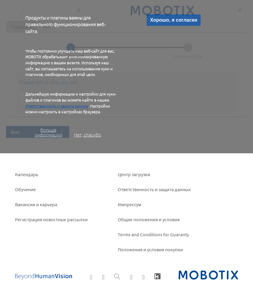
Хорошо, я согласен (173, 20)
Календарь (26, 174)
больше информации (48, 132)
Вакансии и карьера (36, 204)
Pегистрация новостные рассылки (51, 219)
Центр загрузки (134, 174)
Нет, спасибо (87, 135)
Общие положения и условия (149, 219)
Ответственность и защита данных (56, 106)
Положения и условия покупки (150, 249)
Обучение (25, 189)
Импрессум (129, 204)
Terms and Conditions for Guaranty (153, 234)
